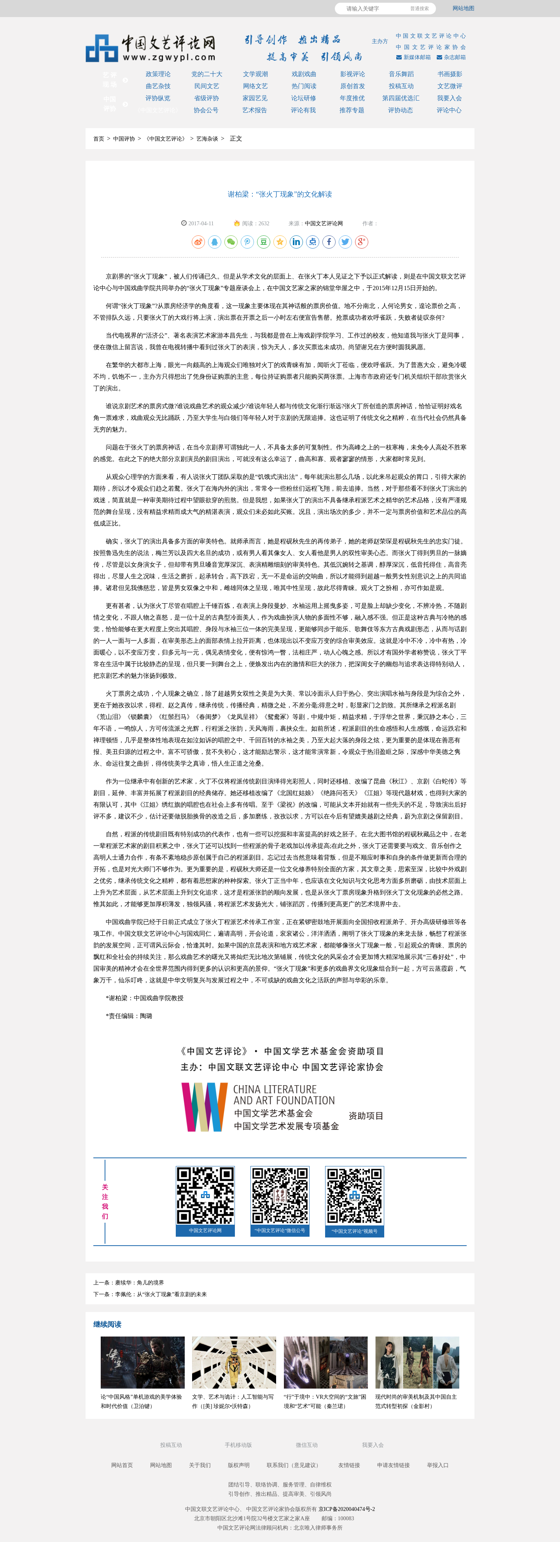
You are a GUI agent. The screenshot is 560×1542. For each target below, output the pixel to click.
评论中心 (449, 110)
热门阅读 (304, 86)
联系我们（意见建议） (294, 1465)
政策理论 (158, 74)
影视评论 (352, 74)
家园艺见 (255, 98)
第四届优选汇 (401, 98)
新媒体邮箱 (412, 57)
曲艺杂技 (158, 86)
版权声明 (239, 1465)
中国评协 (124, 139)
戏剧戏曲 (304, 74)
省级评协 (206, 98)
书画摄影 (450, 74)
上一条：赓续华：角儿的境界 (128, 1283)
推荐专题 (352, 110)
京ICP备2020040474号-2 (346, 1509)
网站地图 (463, 8)
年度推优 (352, 98)
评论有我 (303, 110)
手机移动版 (239, 1445)
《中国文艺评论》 (158, 110)
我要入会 (449, 98)
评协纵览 (157, 98)
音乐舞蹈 (401, 74)
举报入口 (438, 1465)
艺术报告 (254, 110)
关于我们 (200, 1465)
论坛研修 (303, 98)
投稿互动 (401, 86)
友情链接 (349, 1465)
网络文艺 (255, 86)
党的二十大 (206, 74)
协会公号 (206, 110)
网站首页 (122, 1465)
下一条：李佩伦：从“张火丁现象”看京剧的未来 (150, 1294)
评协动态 (400, 110)
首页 (98, 139)
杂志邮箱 (450, 57)
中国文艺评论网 (324, 223)
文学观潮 (255, 74)
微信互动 (307, 1445)
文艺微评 (450, 86)
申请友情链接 (393, 1465)
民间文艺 (206, 86)
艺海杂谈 (207, 139)
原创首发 (352, 86)
